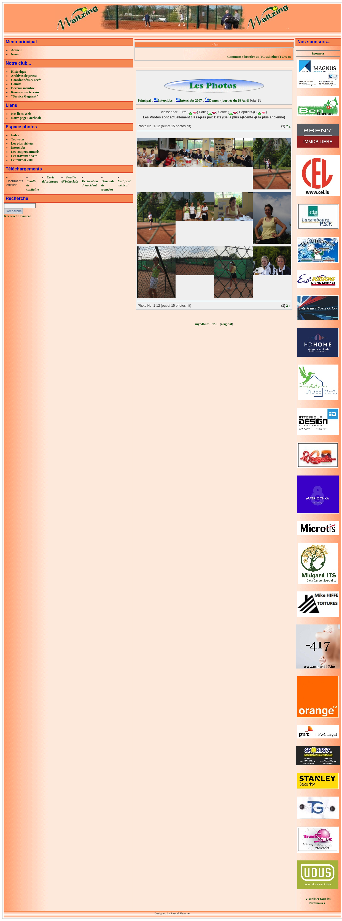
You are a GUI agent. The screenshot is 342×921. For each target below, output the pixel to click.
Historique (18, 72)
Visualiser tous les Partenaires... (317, 901)
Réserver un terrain (25, 92)
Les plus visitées (22, 143)
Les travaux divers (24, 156)
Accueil (16, 50)
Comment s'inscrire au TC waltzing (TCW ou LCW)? (276, 57)
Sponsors (317, 53)
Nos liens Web (21, 114)
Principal (144, 100)
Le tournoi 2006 (22, 160)
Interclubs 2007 (189, 100)
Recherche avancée (17, 216)
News (14, 54)
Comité (16, 84)
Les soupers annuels (25, 152)
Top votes (18, 139)
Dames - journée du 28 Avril (227, 100)
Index (15, 135)
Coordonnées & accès (26, 80)
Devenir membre (23, 88)
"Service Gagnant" (24, 96)
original (226, 324)
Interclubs (18, 148)
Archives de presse (24, 76)
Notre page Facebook (26, 118)
